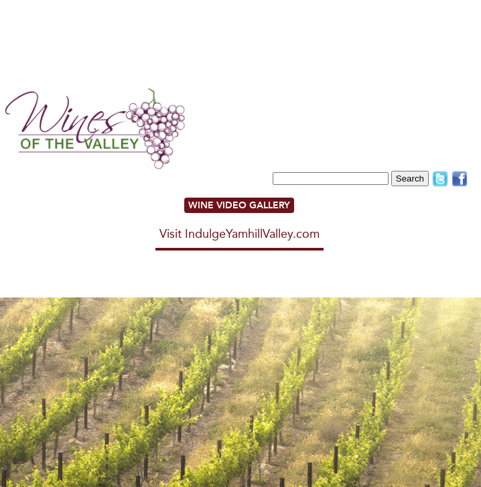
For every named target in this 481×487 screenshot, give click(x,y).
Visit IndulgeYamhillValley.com (239, 233)
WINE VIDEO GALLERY (239, 205)
